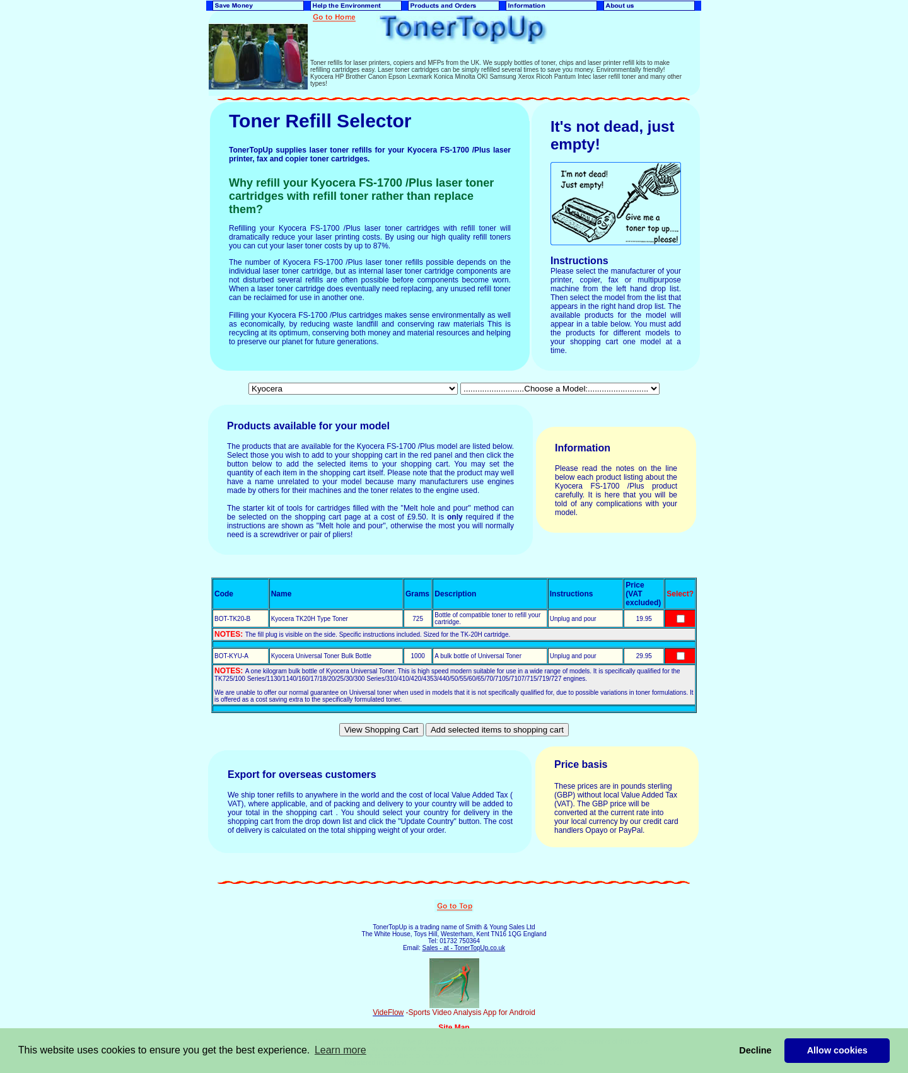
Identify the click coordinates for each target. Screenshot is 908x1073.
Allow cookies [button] (837, 1050)
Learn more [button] (340, 1050)
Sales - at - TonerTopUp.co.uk (463, 947)
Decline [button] (755, 1050)
